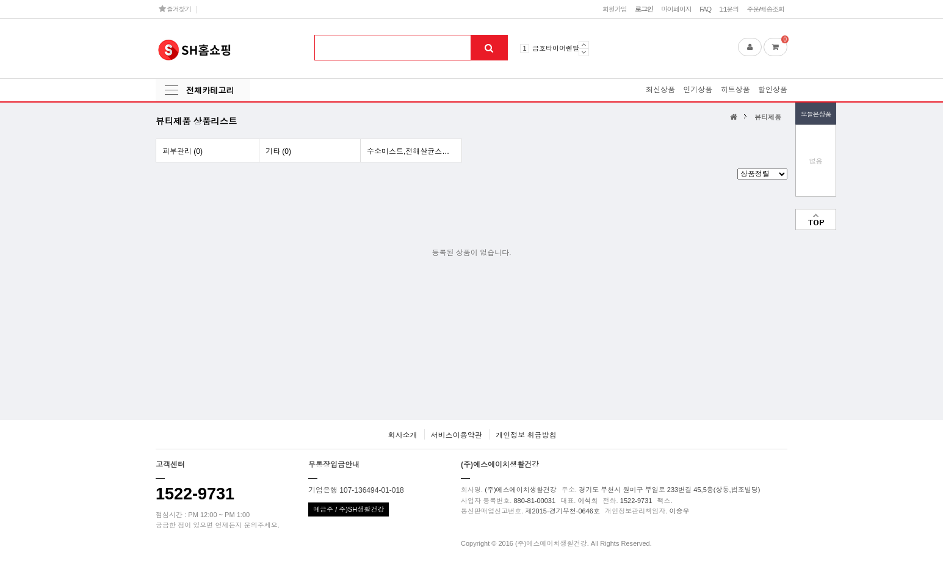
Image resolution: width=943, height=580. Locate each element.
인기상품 (697, 89)
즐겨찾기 (175, 9)
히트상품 (735, 89)
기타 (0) (278, 151)
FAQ (705, 9)
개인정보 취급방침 (526, 435)
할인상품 (772, 89)
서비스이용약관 (456, 435)
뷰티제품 (767, 117)
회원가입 (614, 9)
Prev (584, 44)
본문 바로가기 (0, 0)
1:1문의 (729, 9)
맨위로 (815, 219)
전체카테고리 (210, 90)
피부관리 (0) (182, 151)
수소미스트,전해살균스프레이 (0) (414, 151)
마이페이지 (676, 9)
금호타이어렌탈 (555, 48)
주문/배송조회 (765, 9)
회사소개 (402, 435)
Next (584, 52)
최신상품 (660, 89)
